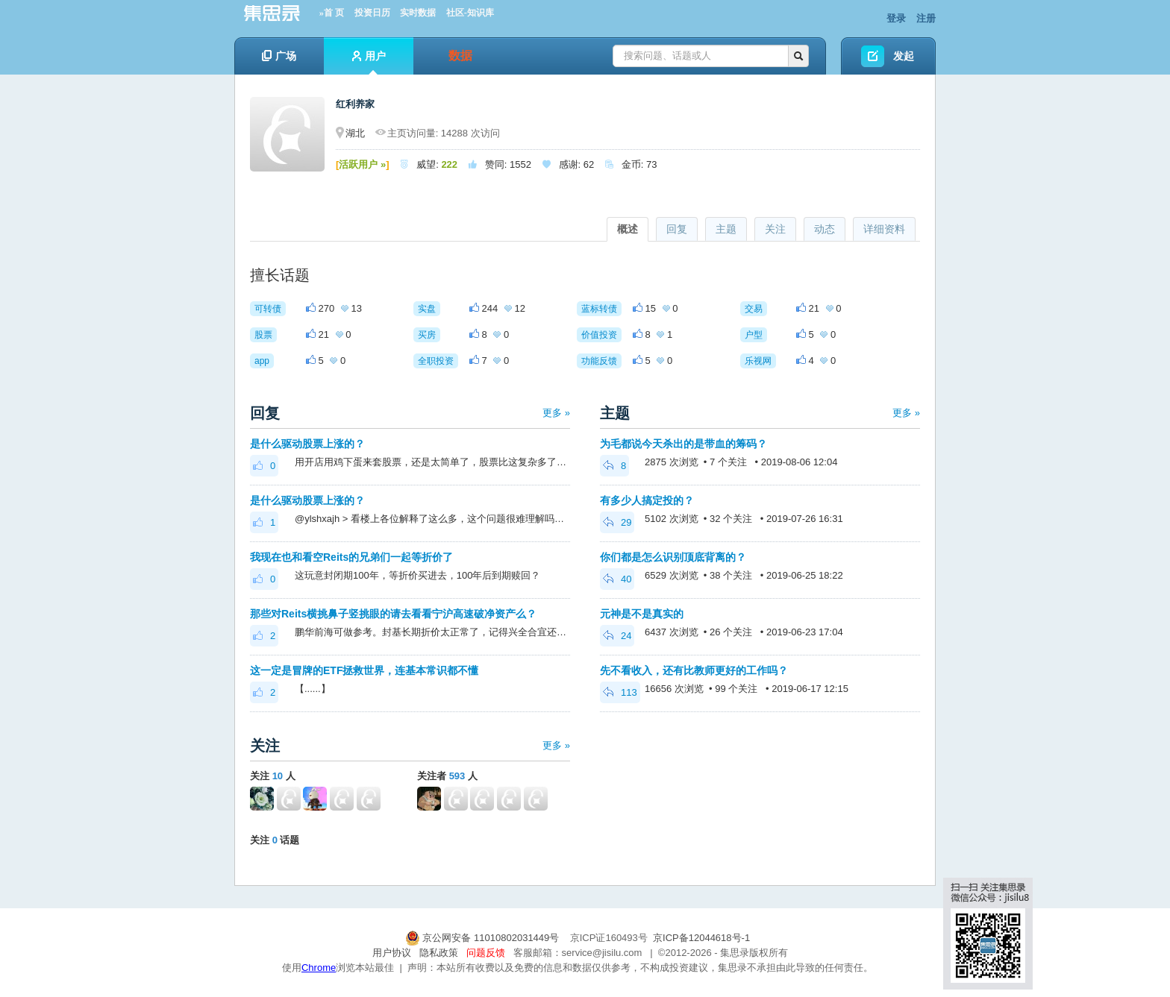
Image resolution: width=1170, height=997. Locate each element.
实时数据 (418, 12)
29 (617, 522)
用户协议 (391, 952)
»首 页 (331, 12)
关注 (775, 229)
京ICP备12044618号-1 (701, 937)
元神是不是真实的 (641, 614)
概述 (627, 229)
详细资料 (884, 229)
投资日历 (372, 12)
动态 (824, 229)
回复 (676, 229)
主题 (726, 229)
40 (617, 579)
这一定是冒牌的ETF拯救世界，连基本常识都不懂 (364, 670)
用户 (369, 62)
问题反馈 (485, 952)
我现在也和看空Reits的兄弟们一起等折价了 (351, 557)
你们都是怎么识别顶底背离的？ (673, 557)
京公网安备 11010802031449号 (483, 937)
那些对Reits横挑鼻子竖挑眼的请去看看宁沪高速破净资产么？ (393, 614)
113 (620, 692)
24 (617, 635)
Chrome (318, 967)
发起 (903, 56)
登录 (896, 18)
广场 (279, 56)
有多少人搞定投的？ (647, 500)
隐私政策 (438, 952)
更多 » (556, 412)
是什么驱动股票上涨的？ (307, 444)
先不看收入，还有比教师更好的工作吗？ (694, 670)
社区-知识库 (470, 12)
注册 (926, 18)
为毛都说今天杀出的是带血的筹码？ (683, 444)
